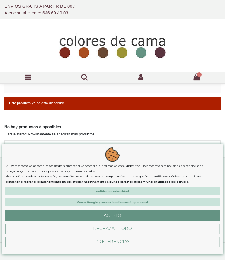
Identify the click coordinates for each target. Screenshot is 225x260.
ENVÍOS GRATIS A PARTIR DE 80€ (40, 6)
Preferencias (112, 241)
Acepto (112, 215)
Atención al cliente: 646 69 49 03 (36, 12)
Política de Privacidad (112, 191)
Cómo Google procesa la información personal (112, 202)
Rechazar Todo (112, 228)
